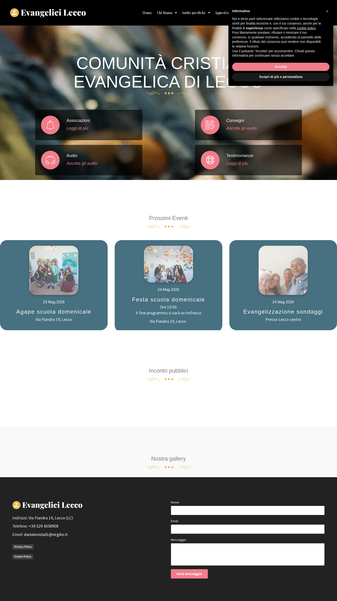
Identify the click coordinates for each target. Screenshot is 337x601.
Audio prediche (196, 13)
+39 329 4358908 (43, 526)
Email (174, 521)
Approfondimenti (230, 13)
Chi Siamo (167, 13)
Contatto (318, 12)
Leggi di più (80, 128)
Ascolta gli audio (84, 163)
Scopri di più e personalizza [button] (280, 588)
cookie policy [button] (306, 539)
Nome (175, 502)
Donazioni (286, 12)
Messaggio (178, 540)
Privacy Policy (23, 546)
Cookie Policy (22, 556)
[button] (327, 522)
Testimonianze (261, 12)
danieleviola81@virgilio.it (46, 534)
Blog (303, 12)
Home (147, 12)
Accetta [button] (281, 578)
